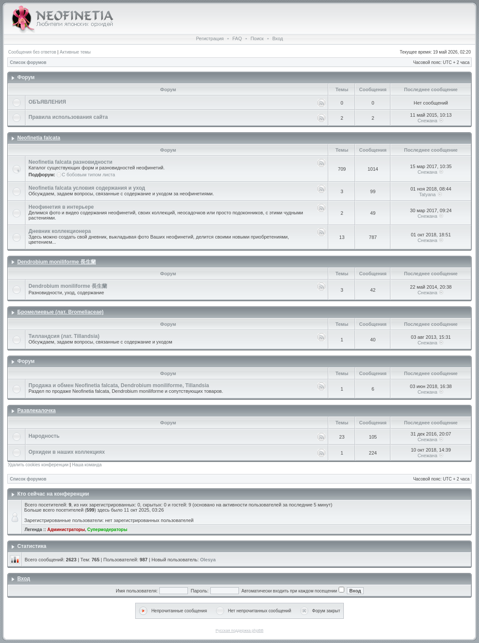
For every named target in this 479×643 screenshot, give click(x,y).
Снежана (428, 120)
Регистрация (210, 38)
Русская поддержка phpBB (239, 630)
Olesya (208, 559)
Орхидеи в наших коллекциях (67, 452)
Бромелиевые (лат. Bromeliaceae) (60, 312)
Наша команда (87, 464)
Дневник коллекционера (60, 231)
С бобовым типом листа (88, 174)
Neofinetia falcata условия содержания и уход (87, 188)
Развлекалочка (36, 410)
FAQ (237, 38)
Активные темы (75, 52)
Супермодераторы (107, 529)
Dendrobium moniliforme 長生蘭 (56, 262)
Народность (44, 436)
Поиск (257, 38)
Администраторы (66, 529)
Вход (277, 38)
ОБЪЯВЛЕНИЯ (47, 102)
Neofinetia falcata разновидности (70, 162)
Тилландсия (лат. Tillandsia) (64, 336)
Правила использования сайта (68, 117)
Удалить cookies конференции (38, 464)
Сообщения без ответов (32, 52)
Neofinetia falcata (38, 138)
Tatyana (427, 194)
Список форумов (28, 62)
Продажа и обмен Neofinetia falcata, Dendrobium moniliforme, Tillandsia (119, 385)
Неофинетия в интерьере (61, 207)
